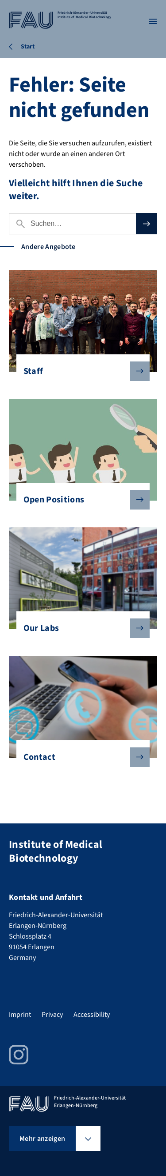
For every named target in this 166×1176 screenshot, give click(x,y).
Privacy (52, 1014)
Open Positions (79, 500)
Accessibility (91, 1014)
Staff (79, 371)
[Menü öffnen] (152, 21)
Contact (79, 757)
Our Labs (79, 628)
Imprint (20, 1014)
